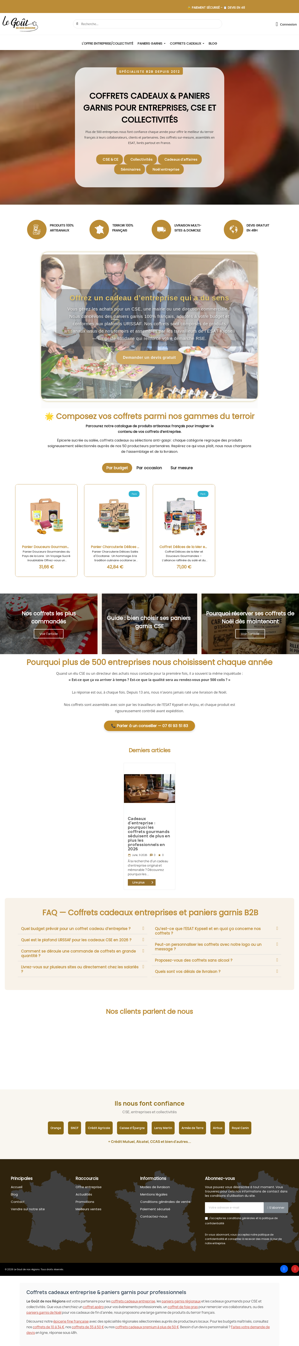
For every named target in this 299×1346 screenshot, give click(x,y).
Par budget (117, 468)
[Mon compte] (286, 24)
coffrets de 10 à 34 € (48, 1327)
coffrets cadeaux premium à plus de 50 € (147, 1327)
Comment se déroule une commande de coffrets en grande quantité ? (78, 953)
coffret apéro (93, 1307)
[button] (149, 71)
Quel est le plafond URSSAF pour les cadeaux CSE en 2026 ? (76, 940)
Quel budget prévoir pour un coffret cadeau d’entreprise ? (75, 928)
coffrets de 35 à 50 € (88, 1327)
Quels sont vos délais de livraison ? (187, 971)
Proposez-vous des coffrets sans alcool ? (193, 960)
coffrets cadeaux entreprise (133, 1301)
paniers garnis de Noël (43, 1312)
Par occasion (149, 468)
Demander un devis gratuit (149, 357)
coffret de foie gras (183, 1307)
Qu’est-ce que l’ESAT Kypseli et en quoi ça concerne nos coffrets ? (208, 931)
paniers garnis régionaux (181, 1301)
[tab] (82, 928)
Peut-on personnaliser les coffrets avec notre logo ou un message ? (208, 947)
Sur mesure (182, 468)
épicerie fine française (71, 1321)
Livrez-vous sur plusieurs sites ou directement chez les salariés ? (79, 969)
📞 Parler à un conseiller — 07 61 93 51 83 (149, 725)
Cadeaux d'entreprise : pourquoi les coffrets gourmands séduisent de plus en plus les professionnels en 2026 (149, 834)
